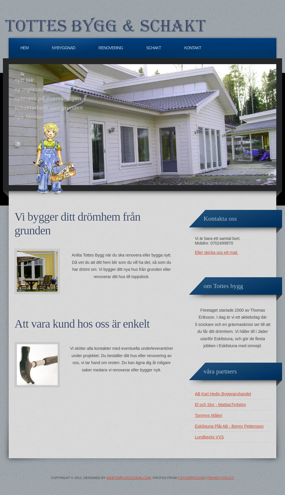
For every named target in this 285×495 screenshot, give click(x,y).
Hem (24, 47)
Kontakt (192, 47)
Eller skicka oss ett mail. (216, 252)
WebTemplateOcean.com (128, 478)
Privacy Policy (220, 478)
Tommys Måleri (208, 415)
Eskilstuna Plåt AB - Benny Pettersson (229, 426)
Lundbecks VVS (209, 437)
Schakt (153, 47)
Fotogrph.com (191, 478)
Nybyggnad (63, 47)
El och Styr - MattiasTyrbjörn (220, 404)
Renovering (111, 47)
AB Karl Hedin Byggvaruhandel (223, 394)
